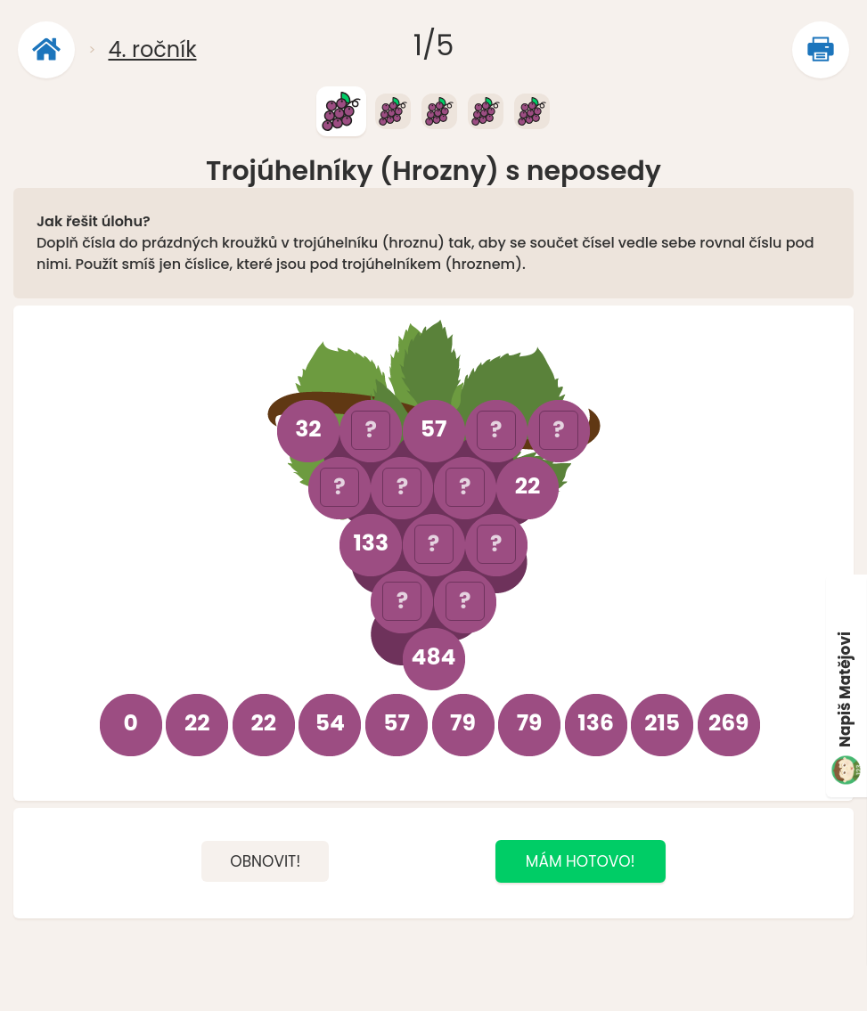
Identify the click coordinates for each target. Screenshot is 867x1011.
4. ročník (152, 49)
